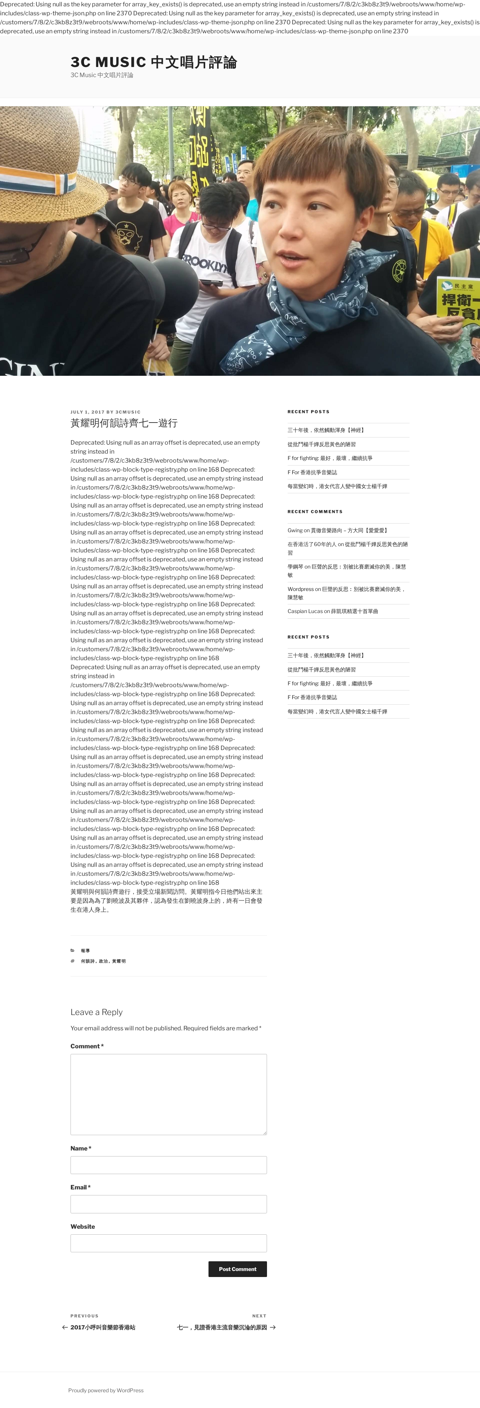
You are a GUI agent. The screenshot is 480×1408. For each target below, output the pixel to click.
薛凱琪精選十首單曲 (354, 611)
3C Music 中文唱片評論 (154, 62)
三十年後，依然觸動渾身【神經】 (327, 430)
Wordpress (301, 589)
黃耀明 (119, 961)
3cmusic (128, 412)
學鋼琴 (295, 566)
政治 (104, 961)
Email (80, 1187)
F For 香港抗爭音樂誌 (312, 472)
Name (81, 1148)
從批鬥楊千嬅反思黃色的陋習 (322, 444)
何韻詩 (88, 961)
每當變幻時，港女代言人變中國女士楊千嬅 (337, 486)
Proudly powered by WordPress (106, 1390)
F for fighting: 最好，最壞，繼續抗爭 (330, 458)
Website (82, 1226)
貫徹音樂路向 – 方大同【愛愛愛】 (350, 530)
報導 (86, 950)
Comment (87, 1046)
